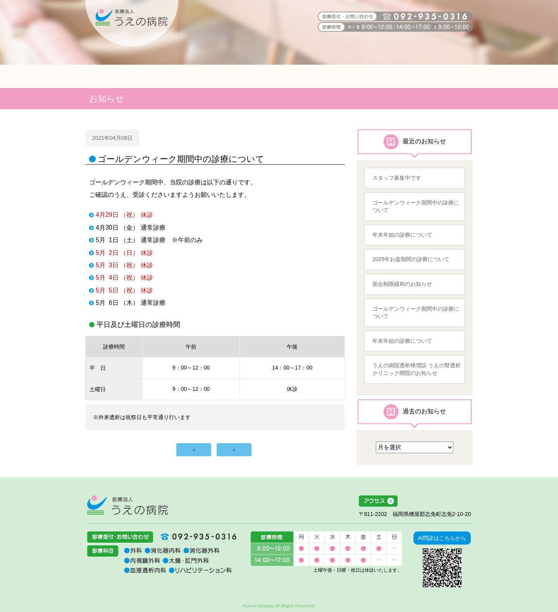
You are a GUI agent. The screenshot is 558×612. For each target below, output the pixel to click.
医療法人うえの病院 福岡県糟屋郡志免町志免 (127, 505)
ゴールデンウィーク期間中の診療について (415, 206)
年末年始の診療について (402, 235)
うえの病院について (440, 76)
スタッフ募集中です (396, 178)
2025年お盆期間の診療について (411, 259)
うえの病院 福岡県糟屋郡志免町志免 (131, 23)
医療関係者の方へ (199, 76)
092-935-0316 (195, 536)
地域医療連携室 (360, 76)
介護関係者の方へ (279, 76)
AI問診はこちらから (442, 538)
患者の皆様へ (118, 76)
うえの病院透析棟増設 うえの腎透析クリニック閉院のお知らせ (416, 369)
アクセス (415, 501)
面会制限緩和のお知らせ (402, 284)
